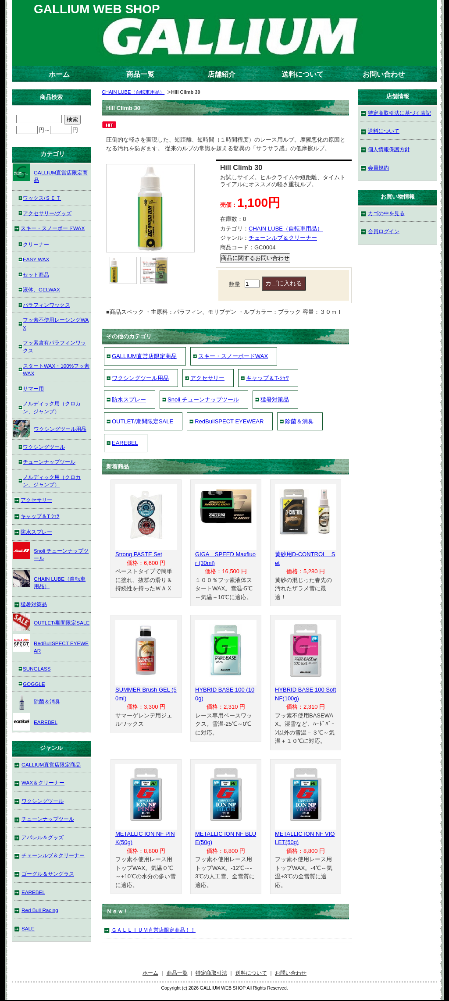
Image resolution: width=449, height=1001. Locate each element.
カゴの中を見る (386, 213)
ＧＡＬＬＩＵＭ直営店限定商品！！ (153, 930)
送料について (303, 74)
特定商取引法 (211, 973)
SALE (28, 928)
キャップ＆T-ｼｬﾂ (267, 378)
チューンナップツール (49, 462)
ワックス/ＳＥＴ (42, 198)
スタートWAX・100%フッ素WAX (56, 369)
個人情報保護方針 (389, 149)
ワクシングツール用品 (140, 378)
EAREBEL (125, 443)
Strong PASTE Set (138, 554)
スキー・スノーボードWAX (233, 356)
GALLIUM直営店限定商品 (144, 356)
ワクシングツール (44, 447)
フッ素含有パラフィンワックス (54, 346)
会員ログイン (383, 231)
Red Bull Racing (39, 910)
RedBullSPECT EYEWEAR (229, 421)
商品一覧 (140, 74)
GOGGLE (34, 684)
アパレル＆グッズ (42, 837)
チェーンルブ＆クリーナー (283, 237)
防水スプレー (129, 399)
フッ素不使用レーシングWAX (56, 323)
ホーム (59, 74)
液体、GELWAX (41, 289)
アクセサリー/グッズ (47, 213)
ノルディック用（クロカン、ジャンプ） (52, 407)
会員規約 (378, 167)
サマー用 (33, 388)
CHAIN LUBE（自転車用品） (133, 92)
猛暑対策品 (274, 399)
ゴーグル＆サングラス (47, 874)
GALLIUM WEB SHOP (97, 9)
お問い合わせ (384, 74)
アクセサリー (207, 378)
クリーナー (36, 244)
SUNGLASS (37, 668)
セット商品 (36, 274)
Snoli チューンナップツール (203, 399)
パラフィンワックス (46, 305)
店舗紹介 (221, 74)
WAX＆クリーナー (42, 782)
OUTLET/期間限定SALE (142, 421)
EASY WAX (36, 259)
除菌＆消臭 (299, 421)
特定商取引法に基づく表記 (399, 113)
